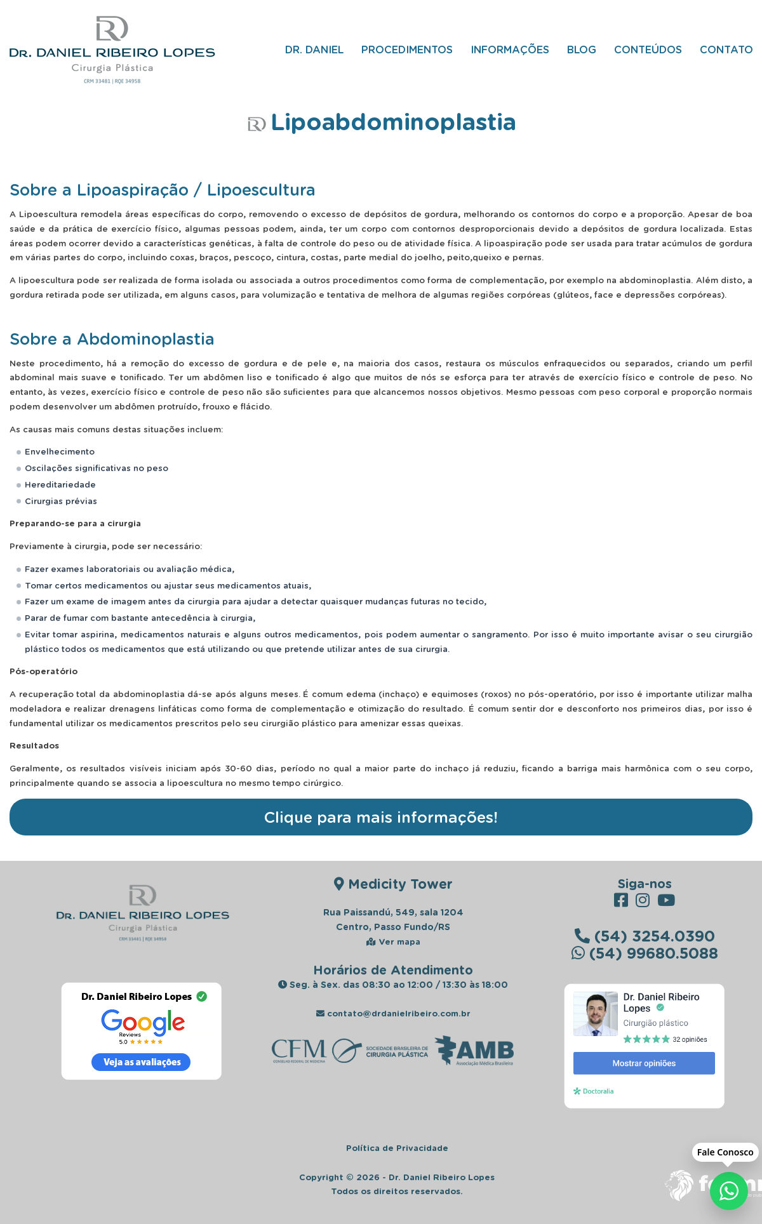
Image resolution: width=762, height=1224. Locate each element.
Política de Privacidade (397, 1148)
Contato (726, 49)
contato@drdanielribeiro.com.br (393, 1013)
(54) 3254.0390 (645, 935)
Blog (581, 49)
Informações (510, 49)
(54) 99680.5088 (645, 952)
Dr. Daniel (314, 49)
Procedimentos (407, 49)
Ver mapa (393, 941)
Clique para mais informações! (381, 816)
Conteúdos (648, 49)
